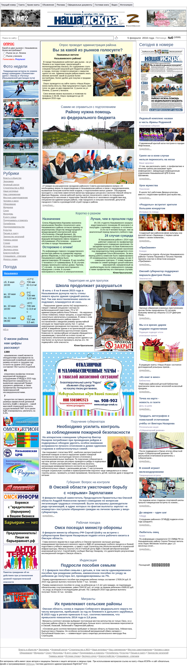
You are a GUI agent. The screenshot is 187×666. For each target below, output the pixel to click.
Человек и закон (11, 201)
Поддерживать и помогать (15, 220)
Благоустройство (11, 253)
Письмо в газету (10, 233)
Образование (9, 204)
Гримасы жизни (10, 240)
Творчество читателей (13, 236)
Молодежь (8, 214)
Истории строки (10, 246)
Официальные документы (80, 5)
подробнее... (48, 205)
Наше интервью (10, 191)
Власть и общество (12, 178)
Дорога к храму (10, 259)
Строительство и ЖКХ (13, 188)
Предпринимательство (14, 227)
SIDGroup (30, 664)
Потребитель (9, 223)
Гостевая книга (102, 5)
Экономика (8, 181)
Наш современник (11, 194)
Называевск (11, 273)
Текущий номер (8, 5)
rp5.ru (5, 329)
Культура (7, 230)
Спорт (6, 210)
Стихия (6, 243)
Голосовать (9, 59)
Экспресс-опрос (10, 249)
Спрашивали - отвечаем (14, 256)
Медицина (8, 207)
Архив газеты (33, 5)
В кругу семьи (9, 217)
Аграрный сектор (11, 184)
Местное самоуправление (15, 197)
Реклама (61, 5)
